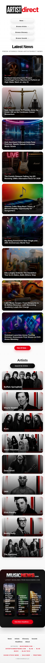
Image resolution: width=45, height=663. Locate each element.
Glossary (25, 639)
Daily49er (26, 655)
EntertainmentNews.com (16, 648)
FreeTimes (37, 655)
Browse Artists (22, 26)
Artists (17, 639)
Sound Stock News (11, 655)
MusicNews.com (26, 646)
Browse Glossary (22, 32)
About (27, 642)
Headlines (18, 642)
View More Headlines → (22, 622)
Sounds (34, 639)
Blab (31, 648)
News (22, 20)
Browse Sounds (22, 38)
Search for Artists (22, 366)
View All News (22, 348)
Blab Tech (26, 651)
